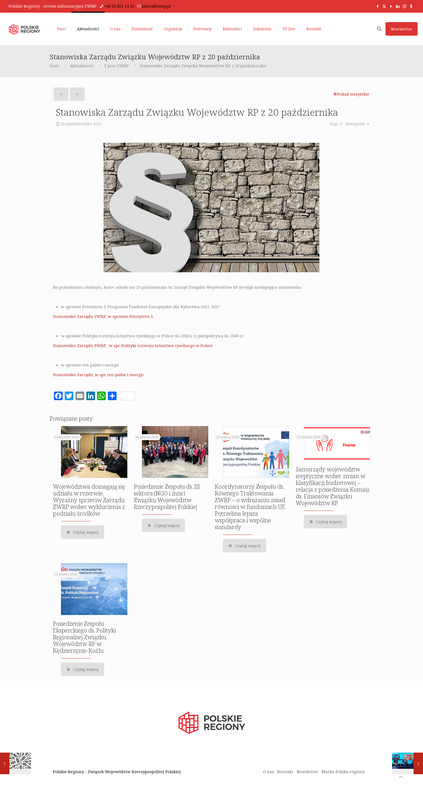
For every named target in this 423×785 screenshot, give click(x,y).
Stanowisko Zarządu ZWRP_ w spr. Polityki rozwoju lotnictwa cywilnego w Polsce (133, 345)
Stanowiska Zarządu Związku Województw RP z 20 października (203, 65)
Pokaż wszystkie (351, 94)
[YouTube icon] (391, 6)
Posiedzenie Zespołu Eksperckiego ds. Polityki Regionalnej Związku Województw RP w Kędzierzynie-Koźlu (84, 637)
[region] (70, 742)
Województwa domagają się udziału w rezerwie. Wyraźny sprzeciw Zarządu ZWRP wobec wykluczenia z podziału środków (89, 500)
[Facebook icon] (378, 6)
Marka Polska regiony (343, 771)
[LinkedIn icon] (398, 6)
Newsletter (401, 29)
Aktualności (82, 65)
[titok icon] (411, 6)
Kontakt (285, 771)
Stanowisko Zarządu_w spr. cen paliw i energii (98, 374)
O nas (268, 771)
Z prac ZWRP (116, 65)
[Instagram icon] (404, 6)
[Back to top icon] (401, 777)
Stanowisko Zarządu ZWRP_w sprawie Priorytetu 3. (103, 316)
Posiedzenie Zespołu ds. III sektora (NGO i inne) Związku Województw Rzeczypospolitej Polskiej (167, 497)
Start (54, 65)
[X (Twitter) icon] (384, 6)
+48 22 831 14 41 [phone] (119, 6)
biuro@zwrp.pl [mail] (156, 6)
